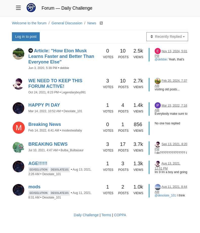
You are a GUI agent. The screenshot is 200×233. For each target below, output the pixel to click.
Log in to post (25, 37)
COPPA (120, 215)
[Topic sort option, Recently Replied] (167, 36)
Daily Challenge (86, 215)
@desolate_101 (165, 195)
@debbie (161, 59)
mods (34, 186)
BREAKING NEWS (48, 144)
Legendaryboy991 (74, 92)
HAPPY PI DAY (44, 105)
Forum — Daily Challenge (67, 8)
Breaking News (44, 124)
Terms (106, 215)
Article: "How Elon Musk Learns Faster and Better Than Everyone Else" (61, 56)
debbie (64, 68)
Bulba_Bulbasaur (72, 150)
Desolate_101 (73, 111)
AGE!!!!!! (37, 163)
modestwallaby (72, 130)
